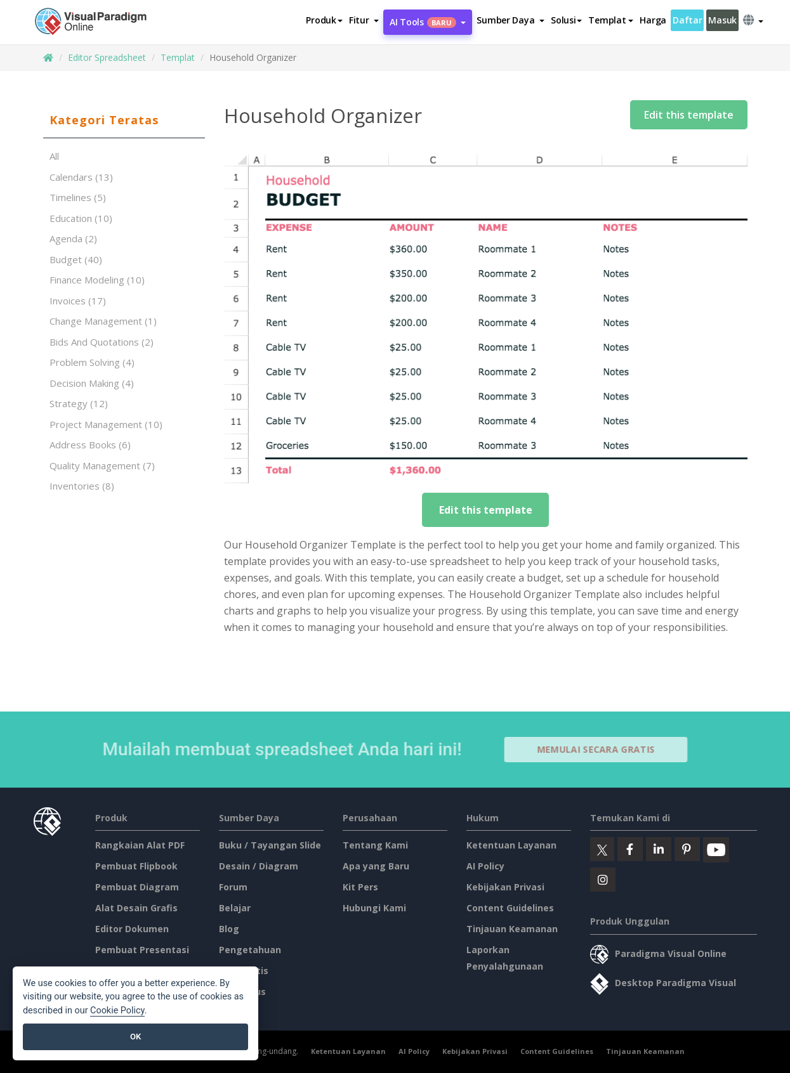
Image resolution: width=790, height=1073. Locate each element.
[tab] (124, 120)
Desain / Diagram (258, 866)
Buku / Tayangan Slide (270, 845)
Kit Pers (360, 887)
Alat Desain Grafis (136, 908)
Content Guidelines (510, 908)
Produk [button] (324, 20)
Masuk (722, 20)
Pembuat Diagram (137, 887)
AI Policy (485, 866)
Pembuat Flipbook (136, 866)
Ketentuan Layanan (511, 845)
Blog (229, 929)
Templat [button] (610, 20)
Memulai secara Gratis (600, 749)
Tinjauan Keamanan (512, 929)
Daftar (687, 20)
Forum (233, 887)
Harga (653, 20)
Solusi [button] (566, 20)
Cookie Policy (117, 1010)
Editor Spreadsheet (107, 57)
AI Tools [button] (428, 22)
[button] (364, 20)
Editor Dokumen (132, 929)
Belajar (235, 908)
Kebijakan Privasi (505, 887)
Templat (178, 57)
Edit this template (689, 115)
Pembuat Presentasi (142, 950)
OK (135, 1036)
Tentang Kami (375, 845)
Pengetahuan (250, 950)
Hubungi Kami (374, 908)
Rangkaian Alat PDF (140, 845)
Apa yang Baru (376, 866)
